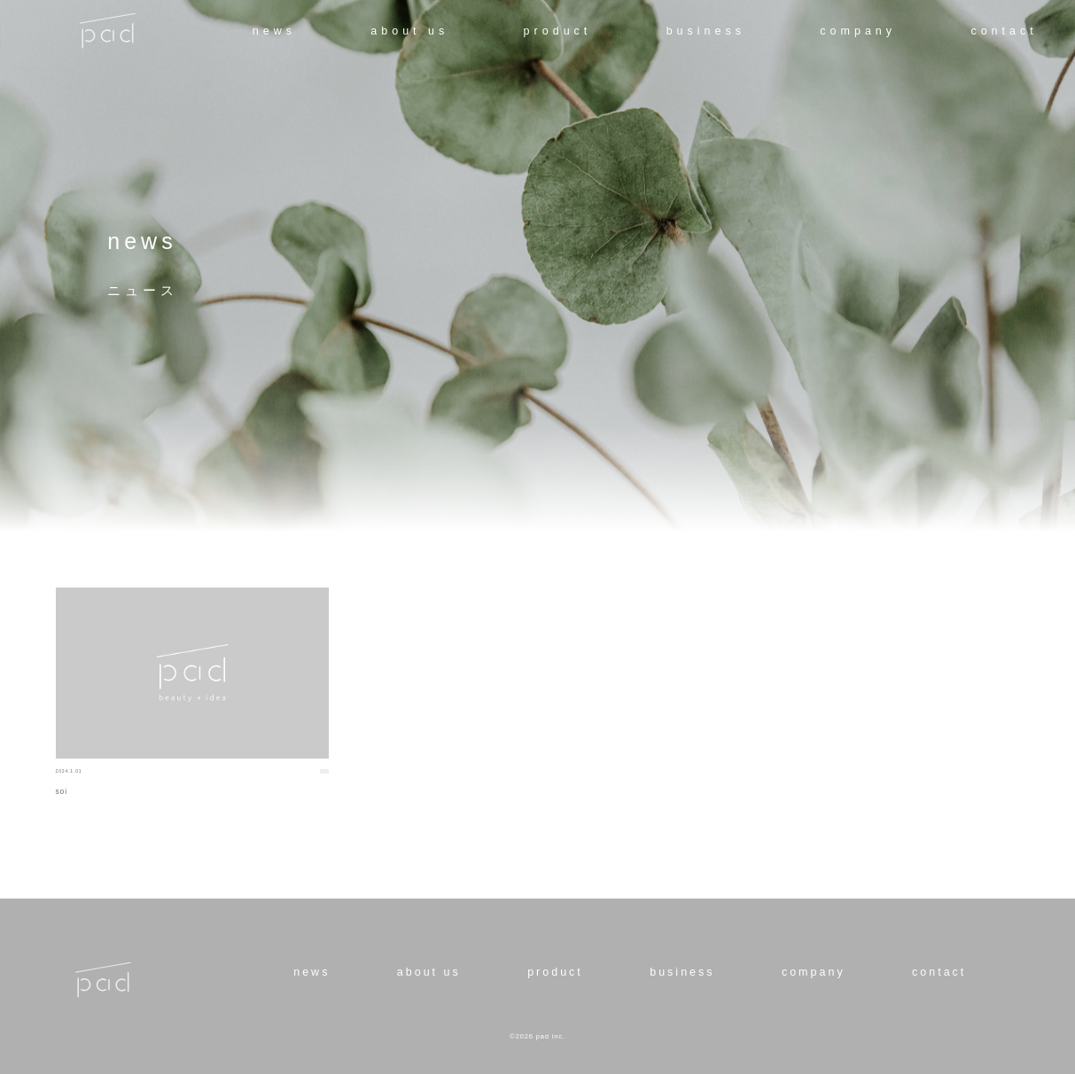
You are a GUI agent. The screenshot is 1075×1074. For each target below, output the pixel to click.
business (705, 31)
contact (1003, 31)
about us (409, 31)
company (858, 31)
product (558, 31)
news (274, 31)
